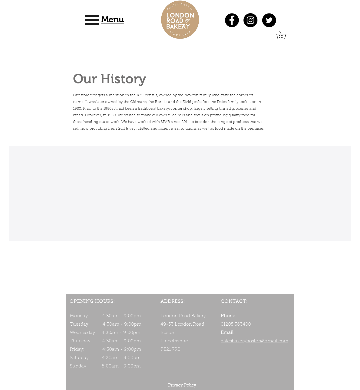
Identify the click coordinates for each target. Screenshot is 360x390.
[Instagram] (250, 20)
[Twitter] (269, 20)
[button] (112, 19)
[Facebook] (232, 20)
